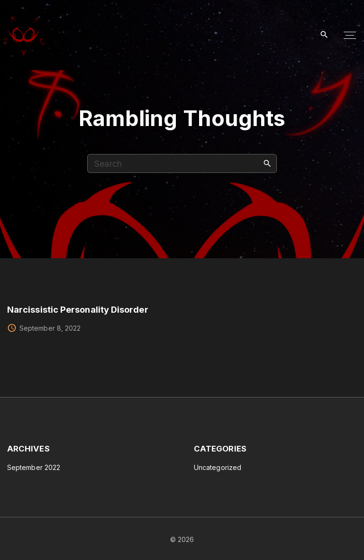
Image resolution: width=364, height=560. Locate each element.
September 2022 (33, 467)
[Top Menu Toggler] (349, 35)
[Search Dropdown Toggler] (324, 35)
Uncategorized (217, 467)
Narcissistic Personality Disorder (77, 309)
